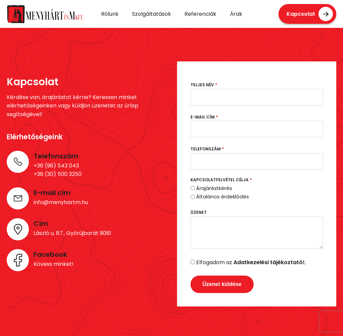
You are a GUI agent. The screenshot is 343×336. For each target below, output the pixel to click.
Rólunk (110, 14)
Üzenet (198, 212)
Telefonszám (207, 149)
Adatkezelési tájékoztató (268, 262)
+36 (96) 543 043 (56, 166)
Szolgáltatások (151, 14)
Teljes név (203, 85)
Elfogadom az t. (251, 262)
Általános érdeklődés (222, 196)
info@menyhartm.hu (61, 202)
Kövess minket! (54, 264)
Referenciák (200, 14)
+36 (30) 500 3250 (58, 174)
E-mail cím (204, 117)
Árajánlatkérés (214, 188)
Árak (236, 14)
